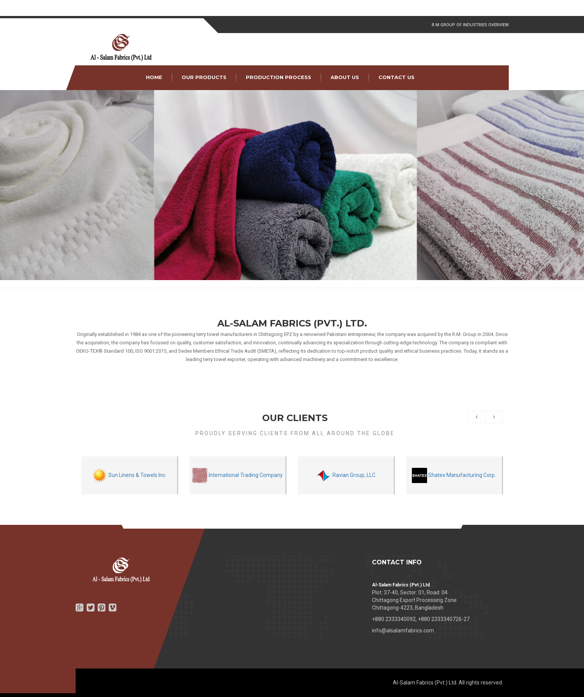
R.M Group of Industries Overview (470, 24)
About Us (345, 77)
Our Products (204, 77)
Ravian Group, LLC (345, 475)
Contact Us (396, 77)
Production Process (278, 77)
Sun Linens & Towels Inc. (129, 475)
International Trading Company (237, 475)
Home (154, 77)
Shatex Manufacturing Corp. (454, 475)
